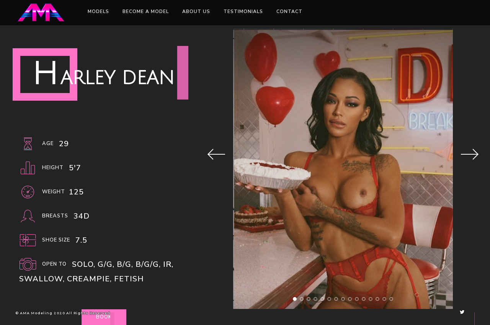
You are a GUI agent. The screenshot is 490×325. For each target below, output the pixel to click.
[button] (295, 299)
